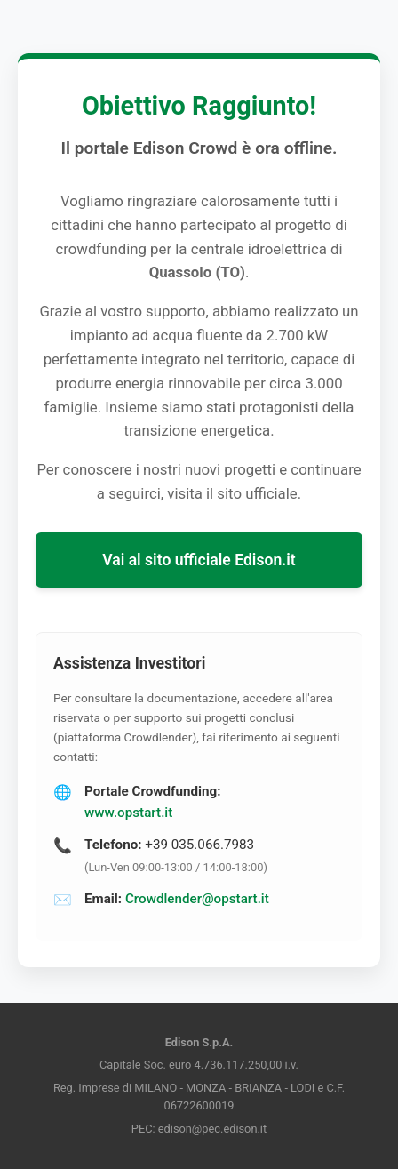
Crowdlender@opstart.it (197, 899)
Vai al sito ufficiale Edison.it (198, 560)
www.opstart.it (128, 813)
